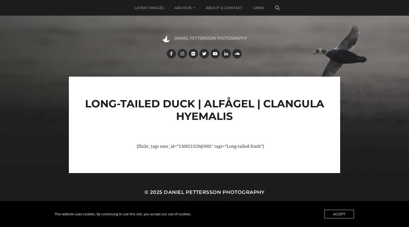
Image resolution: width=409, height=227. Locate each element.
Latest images (149, 7)
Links (258, 7)
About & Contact (224, 7)
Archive (183, 7)
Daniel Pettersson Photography (214, 192)
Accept (339, 214)
